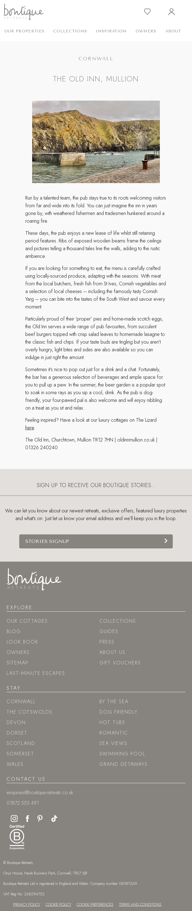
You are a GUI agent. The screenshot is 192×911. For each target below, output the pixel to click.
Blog (14, 631)
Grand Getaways (123, 764)
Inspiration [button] (111, 31)
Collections (117, 621)
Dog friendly (118, 712)
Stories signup (47, 541)
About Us (112, 652)
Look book (22, 641)
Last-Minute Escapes (36, 673)
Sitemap (18, 662)
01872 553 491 (23, 803)
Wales (15, 764)
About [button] (173, 31)
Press (107, 641)
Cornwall (21, 701)
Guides (108, 631)
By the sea (114, 701)
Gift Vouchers (120, 662)
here (29, 427)
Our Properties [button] (24, 31)
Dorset (17, 732)
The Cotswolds (29, 712)
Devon (16, 722)
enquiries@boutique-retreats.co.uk (40, 792)
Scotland (21, 743)
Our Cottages (27, 621)
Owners (146, 31)
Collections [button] (70, 31)
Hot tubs (112, 722)
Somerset (20, 753)
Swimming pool (122, 753)
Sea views (113, 743)
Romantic (113, 732)
